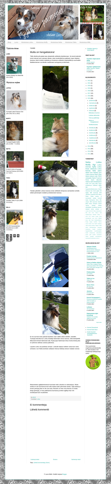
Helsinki (94, 214)
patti (90, 234)
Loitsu (38, 399)
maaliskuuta (92, 138)
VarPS (95, 223)
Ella (86, 212)
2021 (89, 83)
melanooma (92, 232)
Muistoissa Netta (56, 42)
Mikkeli (100, 218)
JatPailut (88, 194)
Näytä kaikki (99, 322)
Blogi (9, 42)
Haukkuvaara (89, 214)
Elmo (97, 200)
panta (87, 234)
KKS (97, 194)
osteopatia (88, 178)
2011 (89, 154)
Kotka (93, 183)
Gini (89, 212)
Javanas (89, 291)
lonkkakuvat (89, 185)
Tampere (95, 203)
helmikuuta (92, 140)
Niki (90, 220)
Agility (94, 167)
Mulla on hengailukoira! (94, 121)
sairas (87, 236)
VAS (93, 223)
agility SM (99, 191)
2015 (89, 98)
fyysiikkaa (94, 207)
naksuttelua (99, 232)
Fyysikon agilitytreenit (93, 67)
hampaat (100, 227)
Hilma (98, 214)
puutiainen (99, 234)
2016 (89, 96)
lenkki (87, 232)
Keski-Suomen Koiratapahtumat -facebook (92, 333)
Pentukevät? (90, 292)
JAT (90, 183)
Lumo (16, 42)
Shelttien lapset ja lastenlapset (92, 49)
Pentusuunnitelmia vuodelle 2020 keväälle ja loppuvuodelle (94, 301)
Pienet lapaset (91, 62)
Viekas (100, 205)
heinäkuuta (92, 128)
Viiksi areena (89, 225)
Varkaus (100, 223)
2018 (89, 90)
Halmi (96, 174)
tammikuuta (92, 143)
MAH (96, 218)
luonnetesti (88, 198)
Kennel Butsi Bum (92, 329)
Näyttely (95, 172)
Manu (100, 194)
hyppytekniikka (89, 231)
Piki (101, 187)
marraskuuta (93, 103)
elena (87, 227)
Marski (100, 201)
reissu (92, 209)
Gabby (100, 189)
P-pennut (99, 178)
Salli (91, 182)
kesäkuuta (92, 130)
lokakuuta (92, 105)
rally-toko (99, 180)
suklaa (94, 198)
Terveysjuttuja (90, 308)
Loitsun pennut (90, 174)
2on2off (100, 198)
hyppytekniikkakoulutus (92, 189)
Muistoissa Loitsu (27, 42)
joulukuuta (92, 100)
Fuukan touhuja (91, 256)
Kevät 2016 (99, 216)
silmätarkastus (97, 182)
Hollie (87, 183)
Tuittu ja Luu (90, 278)
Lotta (96, 176)
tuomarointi (88, 238)
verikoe (97, 209)
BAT (92, 211)
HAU (93, 212)
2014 (89, 146)
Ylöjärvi (97, 225)
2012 (89, 151)
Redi (92, 220)
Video (100, 174)
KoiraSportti (88, 218)
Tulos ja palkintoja (94, 118)
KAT (90, 216)
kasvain (100, 207)
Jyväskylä (92, 194)
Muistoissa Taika (70, 42)
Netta (88, 162)
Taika (94, 171)
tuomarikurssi (98, 236)
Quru (100, 172)
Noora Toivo (90, 285)
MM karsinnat (93, 201)
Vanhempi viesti (75, 459)
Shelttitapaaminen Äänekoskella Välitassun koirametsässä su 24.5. (93, 250)
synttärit (92, 236)
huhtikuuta (92, 135)
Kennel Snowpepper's (93, 297)
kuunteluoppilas (98, 231)
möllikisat (95, 185)
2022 (89, 80)
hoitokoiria (88, 229)
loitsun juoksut (90, 176)
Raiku (87, 196)
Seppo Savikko (93, 221)
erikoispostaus (92, 227)
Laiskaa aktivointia (94, 115)
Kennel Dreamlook (92, 327)
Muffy (88, 165)
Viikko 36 (89, 280)
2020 (89, 85)
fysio (91, 172)
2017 (89, 93)
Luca (93, 218)
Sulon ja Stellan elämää (94, 262)
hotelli (93, 229)
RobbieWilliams (98, 220)
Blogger (64, 474)
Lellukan (89, 307)
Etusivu (55, 459)
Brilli (100, 192)
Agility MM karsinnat (92, 192)
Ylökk (100, 225)
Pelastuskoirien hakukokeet (94, 258)
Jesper (87, 201)
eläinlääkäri (88, 207)
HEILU (96, 212)
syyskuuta (92, 108)
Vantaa (93, 205)
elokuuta (91, 110)
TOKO (100, 176)
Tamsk (100, 203)
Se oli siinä (90, 286)
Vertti (94, 191)
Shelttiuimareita (93, 124)
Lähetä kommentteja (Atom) (41, 462)
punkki (94, 234)
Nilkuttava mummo (94, 113)
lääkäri (87, 172)
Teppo (100, 183)
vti (98, 238)
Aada (87, 200)
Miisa (87, 203)
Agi (93, 165)
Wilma (93, 225)
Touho (90, 223)
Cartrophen (92, 200)
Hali (101, 212)
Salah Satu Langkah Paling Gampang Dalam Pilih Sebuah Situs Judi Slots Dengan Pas (95, 266)
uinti (97, 238)
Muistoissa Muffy (42, 42)
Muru (87, 220)
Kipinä (94, 178)
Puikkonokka (91, 272)
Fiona (87, 180)
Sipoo (90, 203)
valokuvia (93, 169)
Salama (88, 182)
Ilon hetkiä (89, 273)
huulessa (99, 229)
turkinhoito (93, 238)
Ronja (87, 221)
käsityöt (88, 209)
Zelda (92, 196)
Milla (96, 183)
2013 (89, 148)
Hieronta (88, 191)
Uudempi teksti (35, 459)
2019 (89, 88)
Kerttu (93, 216)
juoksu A (98, 196)
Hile (101, 200)
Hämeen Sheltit (91, 246)
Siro (92, 191)
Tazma (87, 205)
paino (100, 171)
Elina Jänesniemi (98, 211)
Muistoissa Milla (85, 42)
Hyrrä (92, 180)
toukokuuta (92, 133)
